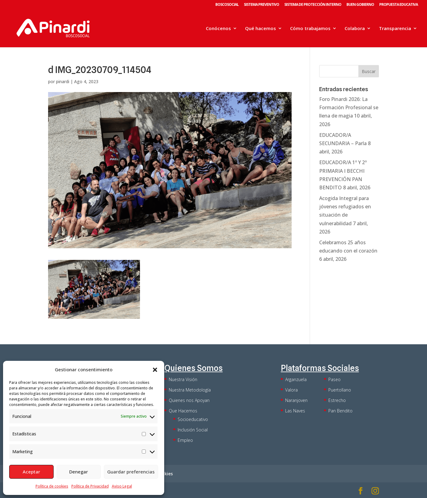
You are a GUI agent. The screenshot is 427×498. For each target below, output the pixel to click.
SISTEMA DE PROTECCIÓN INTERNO (312, 5)
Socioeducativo (193, 419)
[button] (155, 370)
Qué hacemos (260, 28)
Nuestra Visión (183, 379)
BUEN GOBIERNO (360, 5)
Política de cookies (52, 486)
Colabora (355, 28)
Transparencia (395, 28)
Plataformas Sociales (320, 368)
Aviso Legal (122, 486)
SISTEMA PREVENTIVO (261, 5)
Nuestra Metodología (190, 390)
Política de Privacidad (90, 486)
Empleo (185, 440)
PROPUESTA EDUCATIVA (398, 5)
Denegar (78, 472)
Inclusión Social (193, 430)
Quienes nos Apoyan (189, 400)
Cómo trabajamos (310, 28)
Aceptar (31, 472)
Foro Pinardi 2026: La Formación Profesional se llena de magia (348, 107)
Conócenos (218, 28)
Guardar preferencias (131, 472)
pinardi (62, 81)
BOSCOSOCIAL (227, 5)
